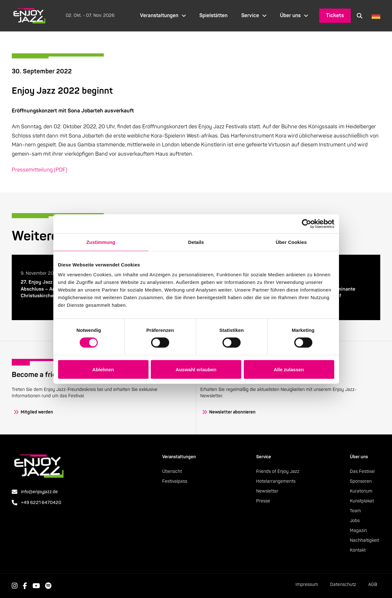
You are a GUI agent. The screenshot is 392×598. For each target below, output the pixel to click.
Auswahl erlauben (196, 369)
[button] (359, 15)
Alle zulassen (289, 369)
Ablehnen (103, 369)
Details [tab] (196, 242)
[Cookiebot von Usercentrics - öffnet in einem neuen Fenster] (306, 223)
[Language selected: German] (374, 16)
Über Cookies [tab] (291, 242)
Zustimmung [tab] (100, 242)
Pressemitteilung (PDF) (39, 169)
